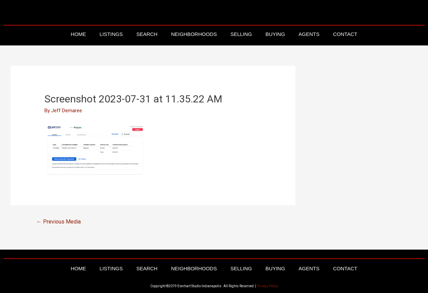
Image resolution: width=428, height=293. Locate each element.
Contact (345, 34)
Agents (308, 34)
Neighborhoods (194, 34)
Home (78, 34)
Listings (111, 34)
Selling (241, 34)
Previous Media (58, 221)
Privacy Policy (267, 286)
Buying (275, 34)
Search (147, 34)
